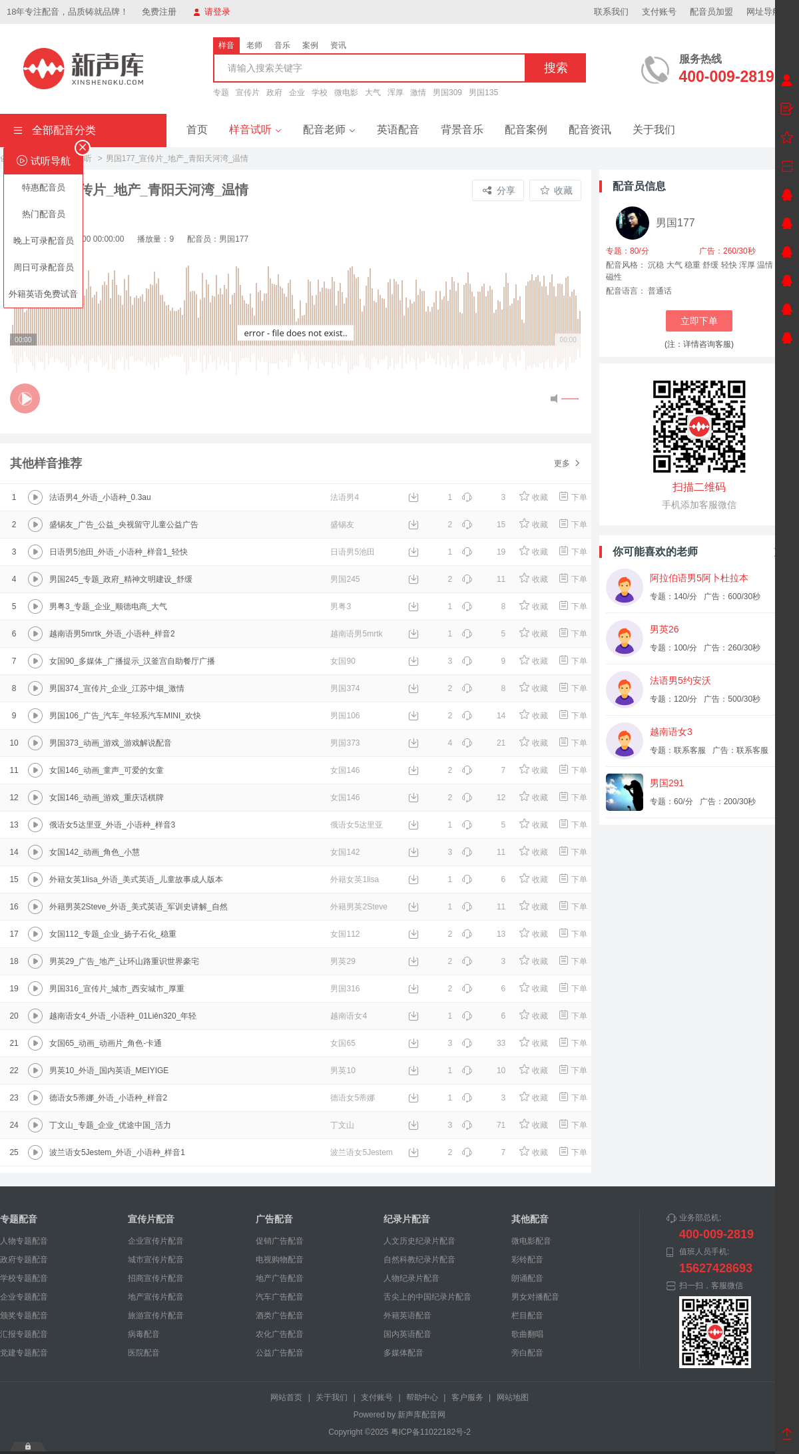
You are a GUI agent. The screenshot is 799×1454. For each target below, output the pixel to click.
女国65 (342, 1043)
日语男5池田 (352, 552)
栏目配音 (527, 1315)
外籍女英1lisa (354, 879)
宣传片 (248, 92)
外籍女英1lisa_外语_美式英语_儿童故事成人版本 (136, 879)
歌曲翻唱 (527, 1334)
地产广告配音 (280, 1278)
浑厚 (395, 92)
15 (483, 524)
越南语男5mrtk (356, 633)
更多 (567, 463)
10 (483, 1070)
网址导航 (769, 12)
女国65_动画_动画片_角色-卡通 (105, 1043)
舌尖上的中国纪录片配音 (427, 1297)
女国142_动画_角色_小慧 (94, 852)
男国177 (675, 222)
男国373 (345, 743)
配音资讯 (590, 129)
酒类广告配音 (280, 1315)
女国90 (342, 661)
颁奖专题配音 (24, 1315)
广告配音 (274, 1219)
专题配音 (18, 1219)
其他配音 (530, 1219)
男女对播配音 (535, 1297)
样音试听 (255, 129)
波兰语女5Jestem (361, 1152)
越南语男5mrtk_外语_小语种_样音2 (112, 633)
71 (483, 1125)
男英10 (342, 1070)
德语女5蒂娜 (352, 1097)
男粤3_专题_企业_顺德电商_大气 (108, 606)
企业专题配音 (24, 1297)
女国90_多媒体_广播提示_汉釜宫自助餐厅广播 (132, 661)
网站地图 (513, 1397)
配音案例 (526, 129)
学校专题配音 (24, 1278)
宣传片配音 (151, 1219)
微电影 (346, 92)
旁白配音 (527, 1352)
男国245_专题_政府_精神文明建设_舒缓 (120, 579)
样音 (226, 45)
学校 (320, 92)
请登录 (211, 12)
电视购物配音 (280, 1259)
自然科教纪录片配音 (419, 1259)
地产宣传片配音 (156, 1297)
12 (483, 797)
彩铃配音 (527, 1259)
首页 (197, 129)
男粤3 (340, 606)
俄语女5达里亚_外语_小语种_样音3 (112, 825)
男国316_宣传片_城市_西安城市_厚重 (116, 988)
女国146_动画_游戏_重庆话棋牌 (106, 797)
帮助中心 (422, 1397)
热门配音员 (43, 214)
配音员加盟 (711, 12)
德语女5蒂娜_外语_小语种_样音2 (108, 1097)
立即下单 (699, 321)
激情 (418, 92)
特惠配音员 (43, 187)
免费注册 (159, 12)
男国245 (345, 579)
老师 (254, 45)
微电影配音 (531, 1241)
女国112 (345, 934)
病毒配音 (144, 1334)
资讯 (338, 45)
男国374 (345, 688)
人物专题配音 (24, 1241)
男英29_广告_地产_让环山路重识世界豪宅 (124, 961)
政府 (274, 92)
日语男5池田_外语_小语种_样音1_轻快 (118, 552)
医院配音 (144, 1352)
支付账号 (659, 12)
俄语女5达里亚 (356, 825)
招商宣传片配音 (156, 1278)
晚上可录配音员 (43, 241)
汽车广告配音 (280, 1297)
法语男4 (344, 497)
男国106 (345, 715)
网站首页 (286, 1397)
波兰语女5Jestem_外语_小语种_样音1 (117, 1152)
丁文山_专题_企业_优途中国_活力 (110, 1125)
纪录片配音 (407, 1219)
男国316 (345, 988)
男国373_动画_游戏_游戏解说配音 (110, 743)
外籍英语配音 (407, 1315)
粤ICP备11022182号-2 (431, 1432)
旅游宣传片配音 (156, 1315)
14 (483, 715)
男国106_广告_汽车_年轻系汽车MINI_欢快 (125, 715)
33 (483, 1043)
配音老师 (329, 129)
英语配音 (398, 129)
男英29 (342, 961)
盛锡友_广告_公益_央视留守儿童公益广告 (123, 524)
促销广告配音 (280, 1241)
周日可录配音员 (43, 267)
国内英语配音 (407, 1334)
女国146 (345, 770)
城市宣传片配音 (156, 1259)
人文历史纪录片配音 (419, 1241)
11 (483, 579)
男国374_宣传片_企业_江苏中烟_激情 (116, 688)
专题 (221, 92)
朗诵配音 (527, 1278)
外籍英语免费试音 (43, 294)
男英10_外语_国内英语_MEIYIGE (108, 1070)
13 (483, 934)
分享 (499, 190)
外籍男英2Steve (358, 906)
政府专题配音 (24, 1259)
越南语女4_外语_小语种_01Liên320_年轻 (122, 1016)
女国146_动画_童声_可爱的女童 (106, 770)
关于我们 (654, 129)
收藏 (556, 190)
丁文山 (342, 1125)
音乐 (282, 45)
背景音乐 (462, 129)
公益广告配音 (280, 1352)
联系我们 (611, 12)
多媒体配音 (403, 1352)
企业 (297, 92)
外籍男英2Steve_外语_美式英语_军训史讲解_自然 (138, 906)
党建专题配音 (24, 1352)
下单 (572, 497)
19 (483, 552)
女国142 (345, 852)
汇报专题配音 (24, 1334)
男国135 (483, 92)
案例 (310, 45)
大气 (373, 92)
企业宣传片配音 (156, 1241)
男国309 (447, 92)
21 (483, 743)
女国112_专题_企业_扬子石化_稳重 (112, 934)
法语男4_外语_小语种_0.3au (100, 497)
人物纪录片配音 (411, 1278)
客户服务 (467, 1397)
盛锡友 (342, 524)
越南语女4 (348, 1016)
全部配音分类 (54, 130)
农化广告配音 (280, 1334)
